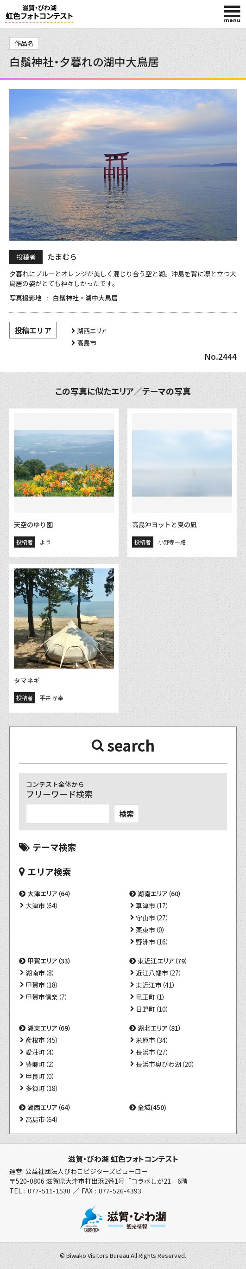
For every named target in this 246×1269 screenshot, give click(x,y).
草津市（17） (152, 905)
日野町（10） (152, 1009)
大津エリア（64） (49, 893)
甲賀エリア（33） (49, 960)
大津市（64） (42, 905)
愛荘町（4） (40, 1052)
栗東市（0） (150, 929)
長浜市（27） (152, 1052)
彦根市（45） (42, 1040)
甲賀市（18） (42, 984)
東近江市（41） (156, 984)
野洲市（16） (152, 941)
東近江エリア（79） (163, 960)
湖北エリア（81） (160, 1028)
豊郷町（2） (40, 1064)
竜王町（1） (150, 996)
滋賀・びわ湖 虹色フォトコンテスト (123, 1158)
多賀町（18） (42, 1088)
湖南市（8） (40, 972)
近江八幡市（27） (159, 972)
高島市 (86, 342)
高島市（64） (42, 1119)
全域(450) (152, 1107)
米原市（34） (152, 1040)
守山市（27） (152, 917)
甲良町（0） (40, 1076)
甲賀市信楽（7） (46, 996)
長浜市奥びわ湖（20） (165, 1064)
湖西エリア (92, 330)
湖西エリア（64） (49, 1107)
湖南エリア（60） (160, 893)
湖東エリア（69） (49, 1028)
